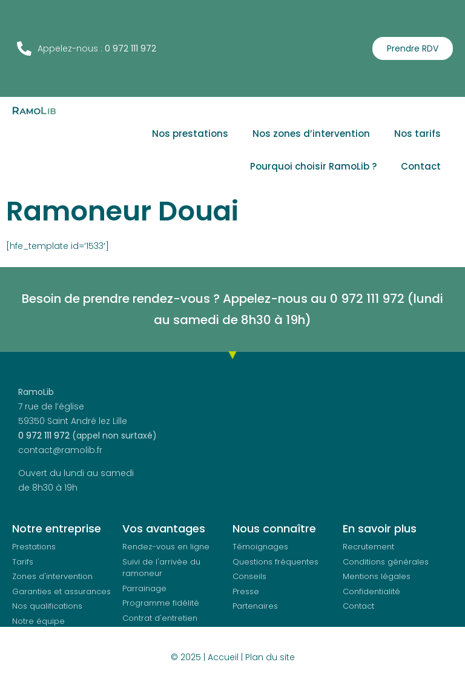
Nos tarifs (417, 133)
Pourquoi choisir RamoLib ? (313, 166)
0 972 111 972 (44, 435)
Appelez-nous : (71, 48)
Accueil (223, 657)
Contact (421, 166)
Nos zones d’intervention (311, 133)
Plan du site (270, 657)
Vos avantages (163, 528)
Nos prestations (190, 133)
